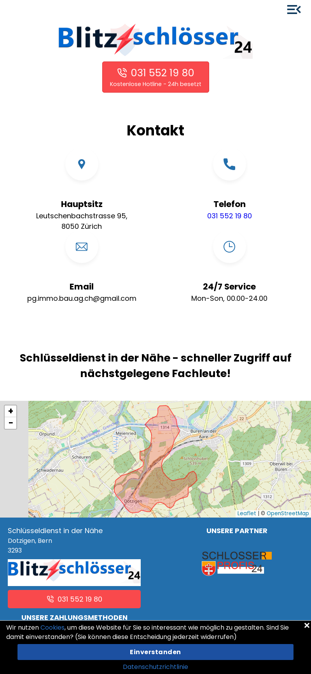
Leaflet (247, 513)
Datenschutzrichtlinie (155, 666)
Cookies (52, 627)
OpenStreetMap (288, 513)
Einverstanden (155, 652)
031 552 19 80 (162, 73)
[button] (10, 411)
